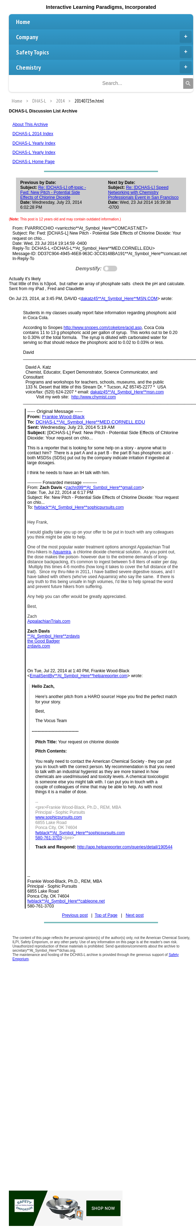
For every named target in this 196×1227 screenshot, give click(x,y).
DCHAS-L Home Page (33, 161)
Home (23, 22)
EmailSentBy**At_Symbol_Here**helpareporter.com (78, 675)
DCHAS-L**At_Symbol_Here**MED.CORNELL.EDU (90, 422)
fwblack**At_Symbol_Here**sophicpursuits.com (79, 507)
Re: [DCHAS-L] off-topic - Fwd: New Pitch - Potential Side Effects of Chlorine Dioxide (53, 192)
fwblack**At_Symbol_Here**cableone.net (66, 901)
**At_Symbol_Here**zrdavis (53, 636)
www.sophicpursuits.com (58, 817)
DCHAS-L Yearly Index (33, 143)
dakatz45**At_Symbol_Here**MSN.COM (119, 298)
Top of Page (106, 915)
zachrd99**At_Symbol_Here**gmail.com (103, 487)
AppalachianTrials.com (48, 621)
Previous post (75, 915)
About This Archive (30, 124)
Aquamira (62, 551)
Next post (135, 915)
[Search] (188, 83)
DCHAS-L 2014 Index (32, 133)
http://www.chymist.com (93, 396)
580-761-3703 (48, 837)
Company (104, 37)
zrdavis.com (38, 646)
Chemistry (104, 67)
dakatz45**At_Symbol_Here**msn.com (127, 392)
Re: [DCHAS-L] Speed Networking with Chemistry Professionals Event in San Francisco (143, 192)
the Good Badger (43, 641)
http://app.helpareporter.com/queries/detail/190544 (124, 847)
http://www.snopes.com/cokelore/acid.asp (103, 327)
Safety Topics (104, 52)
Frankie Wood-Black (63, 416)
